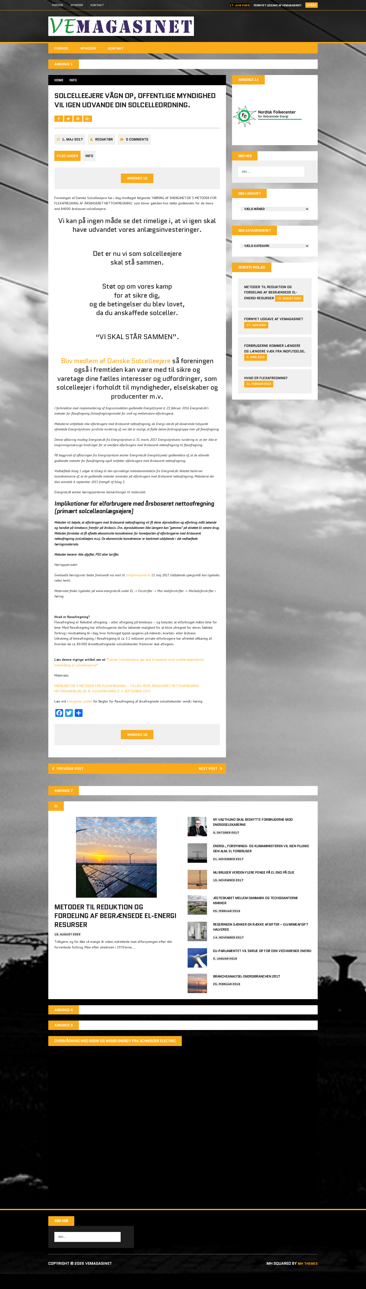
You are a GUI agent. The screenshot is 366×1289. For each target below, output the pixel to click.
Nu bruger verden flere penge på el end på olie (253, 889)
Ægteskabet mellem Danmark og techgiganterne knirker (255, 916)
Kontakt (97, 5)
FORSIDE (57, 5)
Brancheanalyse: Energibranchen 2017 (246, 990)
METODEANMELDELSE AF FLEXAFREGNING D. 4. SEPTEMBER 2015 (102, 707)
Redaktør (104, 155)
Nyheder (77, 5)
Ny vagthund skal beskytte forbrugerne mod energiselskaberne (253, 840)
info (89, 172)
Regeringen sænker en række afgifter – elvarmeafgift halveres (260, 942)
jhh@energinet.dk (138, 591)
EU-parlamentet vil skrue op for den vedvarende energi (262, 965)
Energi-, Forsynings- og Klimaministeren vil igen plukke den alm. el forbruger (261, 865)
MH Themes (307, 1280)
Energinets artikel (80, 718)
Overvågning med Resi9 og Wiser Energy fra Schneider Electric (115, 1057)
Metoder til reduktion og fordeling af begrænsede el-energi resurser (270, 296)
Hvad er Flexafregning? (266, 381)
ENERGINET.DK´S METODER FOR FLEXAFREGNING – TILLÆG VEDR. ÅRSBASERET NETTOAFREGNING (126, 702)
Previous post (69, 786)
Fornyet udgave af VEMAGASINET (278, 5)
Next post (209, 786)
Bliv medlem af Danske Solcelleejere (116, 377)
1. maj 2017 (72, 155)
